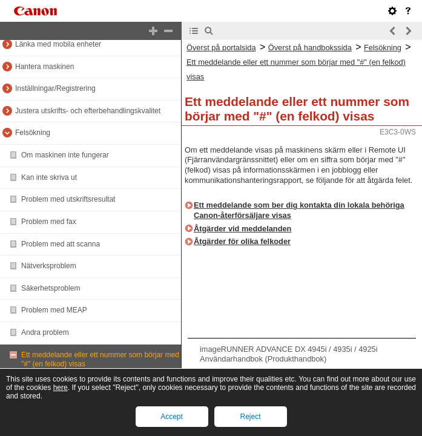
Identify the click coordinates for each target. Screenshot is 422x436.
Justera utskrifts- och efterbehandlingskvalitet (87, 111)
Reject (250, 416)
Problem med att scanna (60, 244)
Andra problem (45, 332)
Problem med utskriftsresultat (68, 199)
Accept (171, 416)
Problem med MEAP (54, 310)
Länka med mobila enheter (58, 44)
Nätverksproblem (48, 266)
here (60, 387)
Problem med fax (48, 221)
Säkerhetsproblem (50, 288)
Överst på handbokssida (310, 47)
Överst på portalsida (221, 47)
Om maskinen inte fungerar (65, 155)
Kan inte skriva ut (49, 177)
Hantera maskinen (44, 66)
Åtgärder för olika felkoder (242, 241)
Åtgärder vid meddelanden (242, 228)
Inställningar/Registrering (55, 88)
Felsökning (32, 132)
